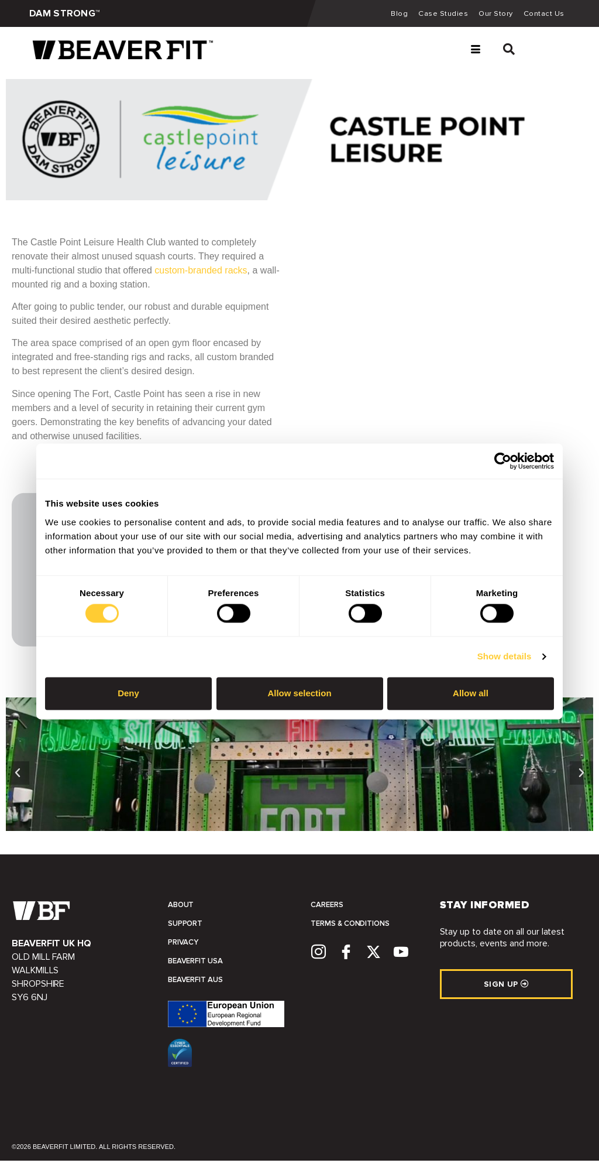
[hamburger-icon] (475, 53)
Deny (128, 693)
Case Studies (439, 14)
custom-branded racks (200, 273)
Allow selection (299, 693)
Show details (504, 657)
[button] (17, 775)
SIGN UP (506, 986)
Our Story (493, 14)
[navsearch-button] (503, 52)
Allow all (470, 693)
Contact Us (543, 14)
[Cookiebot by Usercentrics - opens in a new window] (503, 461)
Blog (394, 14)
